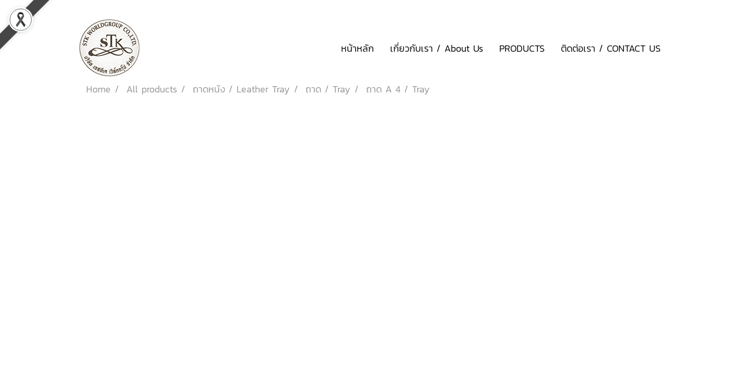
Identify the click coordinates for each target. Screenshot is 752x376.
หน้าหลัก (357, 48)
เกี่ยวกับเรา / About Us (436, 48)
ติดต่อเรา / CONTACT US (611, 48)
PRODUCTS (522, 48)
